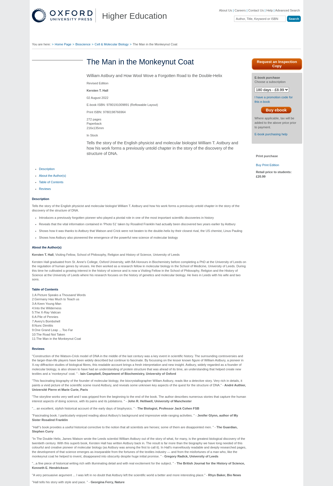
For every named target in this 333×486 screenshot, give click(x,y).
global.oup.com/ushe (141, 246)
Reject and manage (228, 473)
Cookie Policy (28, 480)
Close (243, 273)
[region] (166, 473)
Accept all (270, 473)
